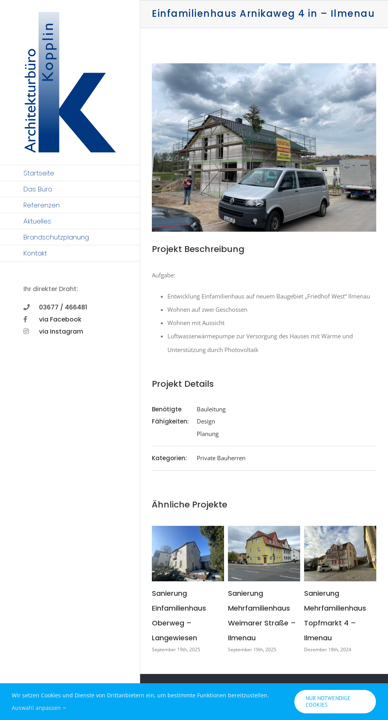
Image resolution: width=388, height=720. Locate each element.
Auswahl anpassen (39, 707)
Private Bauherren (221, 458)
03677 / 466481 (63, 307)
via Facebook (60, 319)
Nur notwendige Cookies (328, 701)
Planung (208, 434)
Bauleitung (211, 409)
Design (206, 421)
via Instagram (61, 331)
